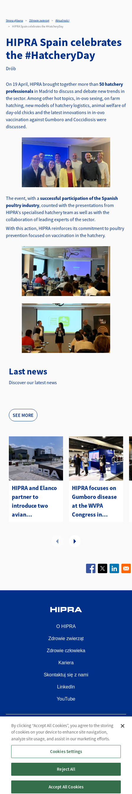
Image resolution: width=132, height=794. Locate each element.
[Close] (122, 731)
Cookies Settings (66, 757)
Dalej (75, 541)
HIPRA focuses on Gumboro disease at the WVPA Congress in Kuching (94, 501)
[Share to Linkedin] (114, 568)
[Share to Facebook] (90, 568)
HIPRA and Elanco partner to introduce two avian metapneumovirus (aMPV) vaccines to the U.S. (36, 501)
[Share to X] (102, 568)
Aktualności (62, 20)
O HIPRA (66, 626)
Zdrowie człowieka (66, 650)
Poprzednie (57, 541)
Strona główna (14, 20)
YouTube (66, 698)
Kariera (66, 662)
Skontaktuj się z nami (66, 674)
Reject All (66, 775)
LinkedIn (66, 686)
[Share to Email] (126, 568)
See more (23, 415)
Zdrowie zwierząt (39, 20)
